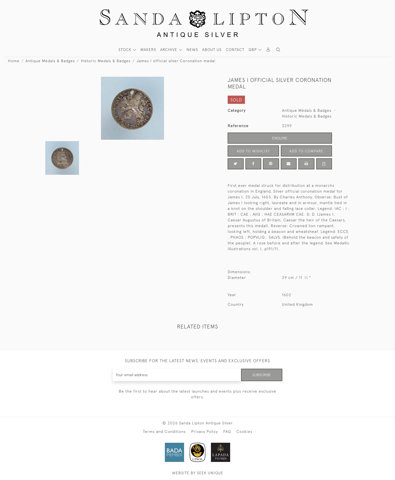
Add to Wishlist (253, 150)
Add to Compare (306, 150)
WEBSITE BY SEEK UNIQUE (197, 473)
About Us (212, 49)
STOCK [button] (126, 49)
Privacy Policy (204, 431)
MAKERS (148, 49)
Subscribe (261, 375)
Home (13, 61)
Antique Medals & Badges (50, 61)
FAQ (227, 431)
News (192, 49)
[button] (278, 50)
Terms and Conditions (164, 431)
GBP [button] (253, 49)
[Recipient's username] (177, 375)
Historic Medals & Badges (106, 61)
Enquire (279, 138)
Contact (235, 49)
